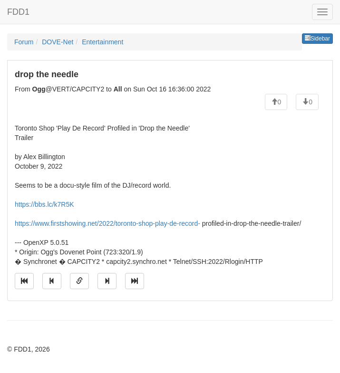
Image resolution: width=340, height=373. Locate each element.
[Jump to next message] (107, 281)
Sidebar (317, 38)
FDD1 (18, 12)
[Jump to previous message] (51, 281)
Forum (23, 42)
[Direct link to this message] (79, 281)
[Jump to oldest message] (24, 281)
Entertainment (102, 42)
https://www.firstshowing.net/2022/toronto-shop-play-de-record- (107, 223)
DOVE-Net (57, 42)
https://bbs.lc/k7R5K (44, 204)
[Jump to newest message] (134, 281)
